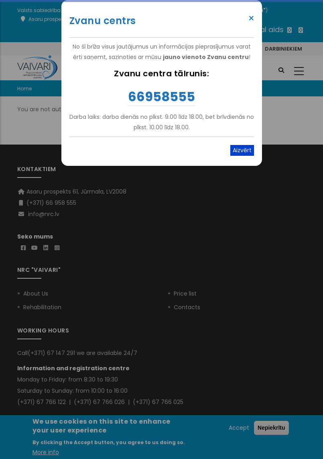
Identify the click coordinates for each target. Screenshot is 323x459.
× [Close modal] (251, 18)
